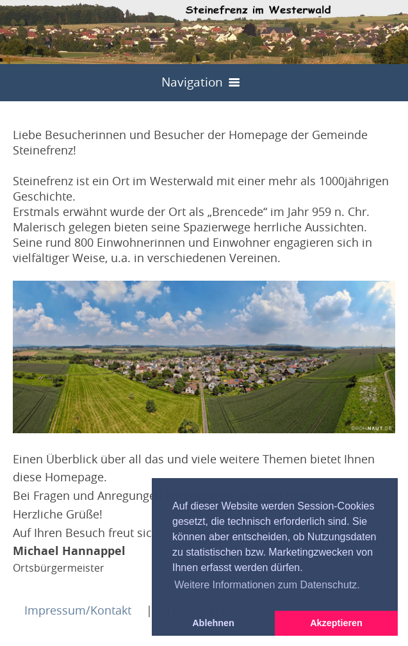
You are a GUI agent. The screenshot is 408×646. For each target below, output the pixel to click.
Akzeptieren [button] (336, 623)
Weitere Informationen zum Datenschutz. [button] (267, 584)
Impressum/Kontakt (77, 610)
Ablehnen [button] (213, 623)
